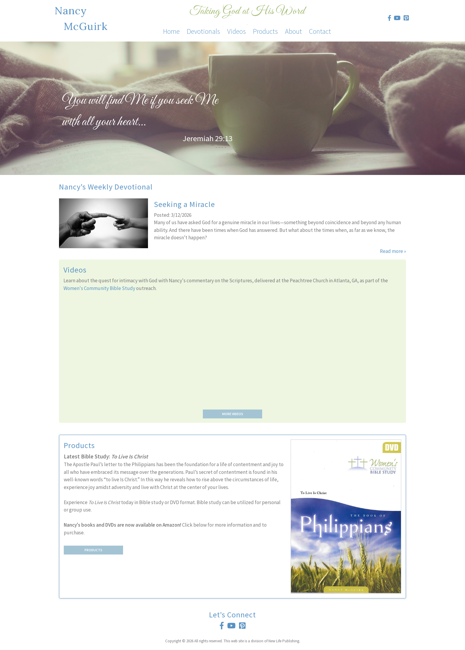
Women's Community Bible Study (99, 288)
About (293, 31)
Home (171, 31)
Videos (236, 31)
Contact (320, 31)
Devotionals (203, 31)
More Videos (232, 414)
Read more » (393, 251)
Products (265, 31)
